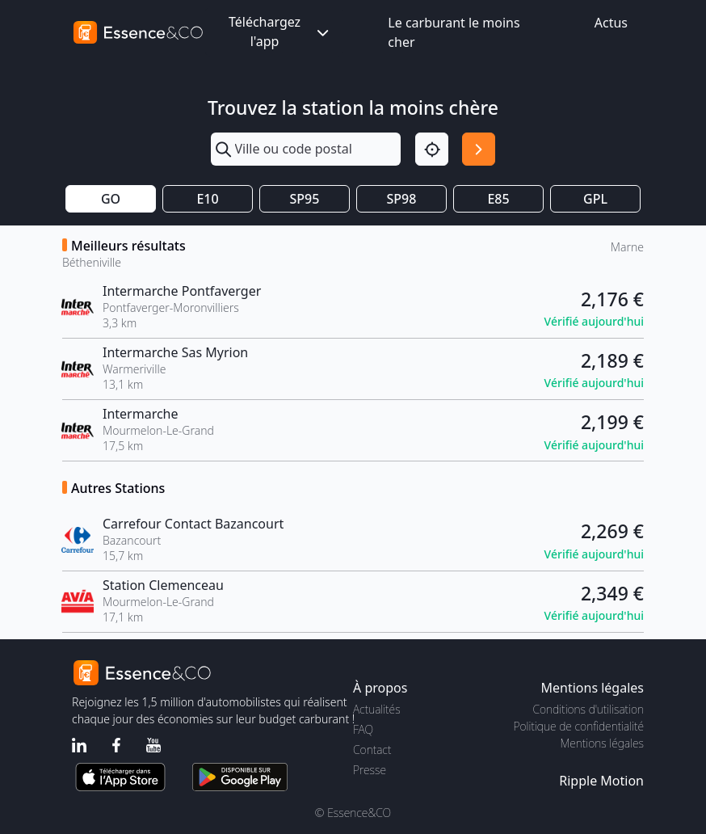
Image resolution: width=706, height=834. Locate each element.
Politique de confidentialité (579, 726)
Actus (611, 23)
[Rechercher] (478, 149)
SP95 (305, 199)
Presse (369, 769)
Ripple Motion (601, 781)
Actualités (377, 709)
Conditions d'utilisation (588, 709)
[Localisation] (431, 149)
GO (110, 199)
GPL (595, 199)
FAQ (363, 729)
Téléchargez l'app (280, 31)
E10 (207, 199)
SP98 (402, 199)
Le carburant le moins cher (453, 32)
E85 (498, 199)
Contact (372, 749)
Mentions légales (602, 743)
